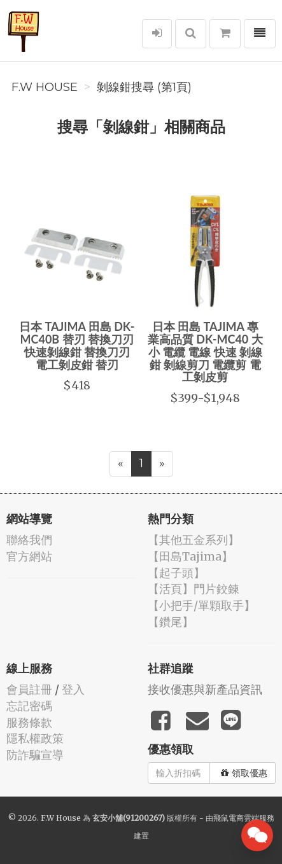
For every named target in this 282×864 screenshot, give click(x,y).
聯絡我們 (29, 540)
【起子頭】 (176, 573)
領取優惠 (244, 773)
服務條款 (29, 722)
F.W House (44, 87)
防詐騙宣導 (35, 755)
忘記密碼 (29, 706)
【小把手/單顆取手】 (201, 605)
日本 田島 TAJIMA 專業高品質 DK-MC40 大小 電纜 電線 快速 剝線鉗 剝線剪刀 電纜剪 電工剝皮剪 (205, 351)
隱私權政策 (35, 738)
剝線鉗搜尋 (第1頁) (144, 87)
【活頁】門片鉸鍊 (193, 589)
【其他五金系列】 (193, 540)
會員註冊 (29, 689)
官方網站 (29, 556)
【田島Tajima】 (190, 556)
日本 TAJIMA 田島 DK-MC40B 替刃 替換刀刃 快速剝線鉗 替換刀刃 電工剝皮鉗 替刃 (76, 345)
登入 (73, 689)
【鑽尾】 (171, 622)
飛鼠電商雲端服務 (243, 818)
